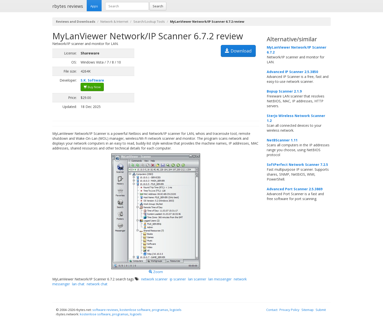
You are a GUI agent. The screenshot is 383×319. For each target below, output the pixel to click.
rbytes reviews (67, 6)
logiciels (175, 310)
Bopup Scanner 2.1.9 (284, 91)
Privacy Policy (289, 310)
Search (158, 6)
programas (160, 310)
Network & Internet (114, 21)
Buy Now (92, 87)
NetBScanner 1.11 (282, 140)
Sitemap (307, 310)
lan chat (78, 284)
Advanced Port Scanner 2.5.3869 (294, 189)
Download (238, 51)
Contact (271, 310)
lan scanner (197, 279)
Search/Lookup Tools (149, 21)
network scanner (154, 279)
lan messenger (220, 279)
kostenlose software (135, 310)
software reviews (105, 310)
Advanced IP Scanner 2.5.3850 (292, 71)
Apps (94, 6)
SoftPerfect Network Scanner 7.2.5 (297, 164)
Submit (321, 310)
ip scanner (178, 279)
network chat (97, 284)
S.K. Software (92, 80)
